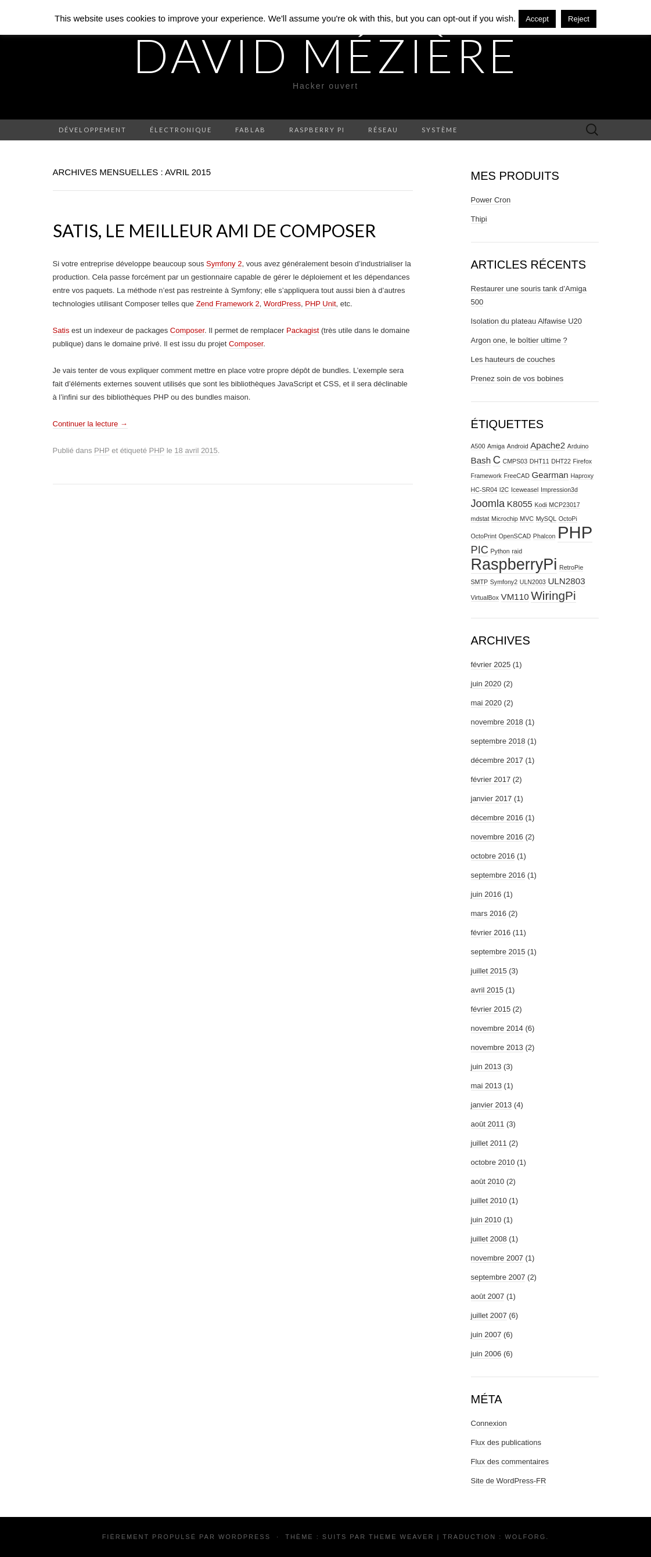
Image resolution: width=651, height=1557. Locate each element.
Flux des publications (506, 1442)
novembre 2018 (497, 722)
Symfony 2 (224, 263)
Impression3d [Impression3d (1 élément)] (559, 489)
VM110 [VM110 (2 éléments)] (515, 597)
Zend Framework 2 (228, 303)
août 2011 (488, 1124)
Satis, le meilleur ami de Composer (214, 230)
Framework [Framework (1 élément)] (486, 475)
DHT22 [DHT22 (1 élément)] (561, 461)
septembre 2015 (498, 951)
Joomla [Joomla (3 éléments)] (488, 503)
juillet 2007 (489, 1315)
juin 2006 (486, 1353)
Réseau (383, 129)
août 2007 (488, 1296)
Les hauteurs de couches (513, 359)
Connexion (489, 1423)
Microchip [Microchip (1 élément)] (504, 518)
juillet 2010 (489, 1200)
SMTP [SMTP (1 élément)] (479, 581)
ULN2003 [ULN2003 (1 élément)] (533, 581)
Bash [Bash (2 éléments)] (481, 460)
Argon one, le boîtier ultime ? (519, 340)
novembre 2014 (497, 1028)
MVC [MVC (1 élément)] (527, 518)
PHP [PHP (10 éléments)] (575, 532)
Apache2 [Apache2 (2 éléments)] (547, 445)
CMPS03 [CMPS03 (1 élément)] (515, 461)
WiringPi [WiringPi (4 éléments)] (553, 595)
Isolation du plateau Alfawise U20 (526, 321)
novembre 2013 (497, 1047)
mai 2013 (486, 1085)
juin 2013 (486, 1066)
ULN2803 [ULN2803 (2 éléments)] (566, 581)
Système (440, 129)
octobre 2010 (493, 1162)
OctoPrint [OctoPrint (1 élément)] (484, 536)
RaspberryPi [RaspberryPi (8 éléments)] (514, 564)
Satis (61, 330)
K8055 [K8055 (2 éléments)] (520, 504)
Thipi (479, 219)
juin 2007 (486, 1334)
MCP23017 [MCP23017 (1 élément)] (564, 504)
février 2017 (491, 779)
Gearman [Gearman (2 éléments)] (549, 475)
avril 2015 (487, 990)
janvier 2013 (491, 1104)
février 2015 (491, 1009)
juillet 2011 (489, 1143)
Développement (93, 129)
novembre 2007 (497, 1258)
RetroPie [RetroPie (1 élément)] (571, 567)
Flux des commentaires (510, 1461)
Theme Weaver (401, 1536)
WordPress (282, 303)
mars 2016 (488, 913)
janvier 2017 (491, 798)
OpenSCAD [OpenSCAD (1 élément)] (515, 536)
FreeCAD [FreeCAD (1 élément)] (516, 475)
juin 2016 (486, 894)
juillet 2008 (489, 1238)
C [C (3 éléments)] (497, 460)
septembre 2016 (498, 875)
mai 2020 (486, 702)
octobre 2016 (493, 856)
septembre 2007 (498, 1277)
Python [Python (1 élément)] (500, 551)
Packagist (302, 330)
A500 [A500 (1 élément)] (478, 446)
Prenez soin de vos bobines (517, 378)
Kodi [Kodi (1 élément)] (540, 504)
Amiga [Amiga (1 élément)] (496, 446)
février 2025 (491, 664)
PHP (102, 450)
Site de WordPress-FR (508, 1480)
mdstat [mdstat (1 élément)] (480, 518)
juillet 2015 (489, 970)
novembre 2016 (497, 836)
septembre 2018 (498, 741)
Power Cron (491, 199)
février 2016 (491, 932)
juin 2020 (486, 683)
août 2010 (488, 1181)
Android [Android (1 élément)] (517, 446)
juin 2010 (486, 1219)
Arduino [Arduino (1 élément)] (578, 446)
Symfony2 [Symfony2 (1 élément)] (503, 581)
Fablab (250, 129)
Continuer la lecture (90, 423)
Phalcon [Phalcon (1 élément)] (544, 536)
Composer (187, 330)
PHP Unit (320, 303)
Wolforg (525, 1536)
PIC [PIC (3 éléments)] (479, 550)
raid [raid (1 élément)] (517, 551)
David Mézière (326, 55)
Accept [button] (537, 19)
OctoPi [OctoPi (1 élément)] (568, 518)
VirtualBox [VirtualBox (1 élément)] (485, 597)
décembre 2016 (497, 817)
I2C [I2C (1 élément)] (504, 489)
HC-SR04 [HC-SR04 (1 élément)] (484, 489)
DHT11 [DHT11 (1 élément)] (539, 461)
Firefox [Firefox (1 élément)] (582, 461)
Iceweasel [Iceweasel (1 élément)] (524, 489)
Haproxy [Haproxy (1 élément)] (582, 475)
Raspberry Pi (317, 129)
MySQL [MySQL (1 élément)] (546, 518)
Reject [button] (578, 19)
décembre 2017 (497, 760)
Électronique (181, 129)
